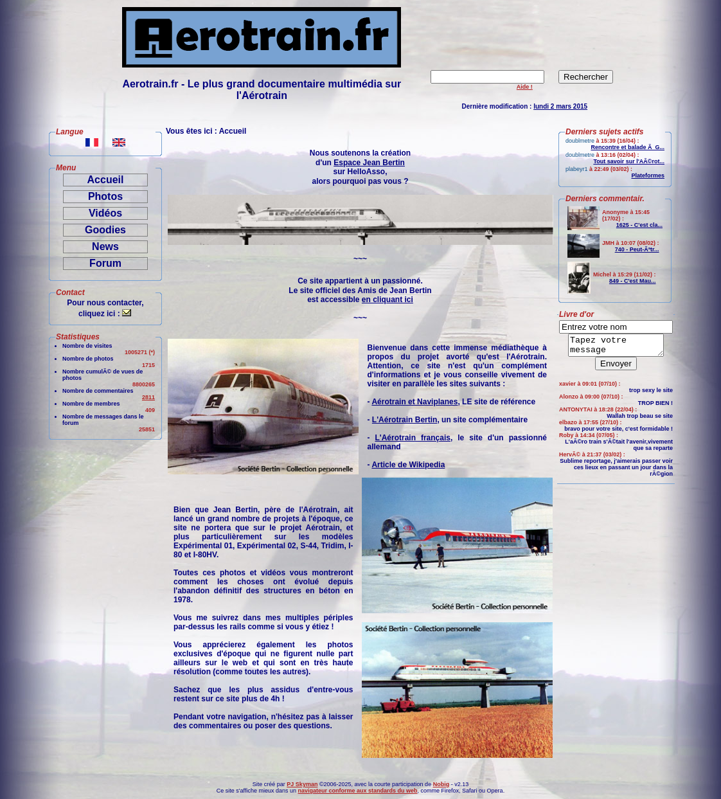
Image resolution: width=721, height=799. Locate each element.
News (105, 246)
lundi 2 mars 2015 (560, 106)
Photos (105, 196)
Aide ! (525, 87)
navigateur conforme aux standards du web (357, 790)
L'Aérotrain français (412, 437)
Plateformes (647, 175)
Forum (105, 263)
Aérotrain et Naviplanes (414, 401)
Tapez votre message (616, 347)
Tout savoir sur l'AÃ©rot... (628, 161)
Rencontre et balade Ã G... (627, 147)
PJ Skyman (302, 784)
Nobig (441, 784)
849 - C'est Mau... (632, 281)
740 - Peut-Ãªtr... (637, 249)
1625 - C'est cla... (639, 225)
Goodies (105, 229)
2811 (148, 397)
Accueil (105, 179)
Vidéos (105, 213)
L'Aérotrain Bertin (405, 419)
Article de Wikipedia (408, 464)
